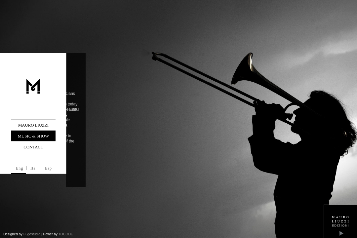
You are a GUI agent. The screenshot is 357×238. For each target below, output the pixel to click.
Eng (19, 168)
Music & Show (33, 136)
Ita (33, 168)
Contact (33, 147)
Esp (48, 168)
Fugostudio (31, 234)
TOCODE (66, 234)
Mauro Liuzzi (33, 125)
